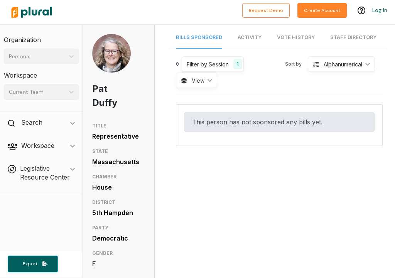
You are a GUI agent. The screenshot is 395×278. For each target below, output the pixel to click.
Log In (379, 10)
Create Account (322, 10)
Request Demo (266, 10)
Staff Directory (353, 37)
